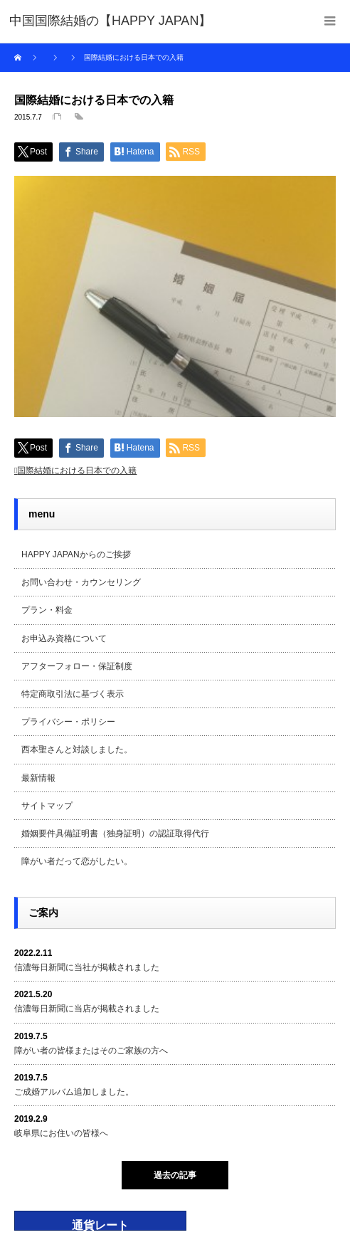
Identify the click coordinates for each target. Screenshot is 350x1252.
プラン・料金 (47, 610)
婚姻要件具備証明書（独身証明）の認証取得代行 (115, 833)
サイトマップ (47, 806)
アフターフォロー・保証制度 (76, 666)
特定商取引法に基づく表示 (72, 694)
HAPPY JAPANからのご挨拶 (76, 554)
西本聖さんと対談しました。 (76, 749)
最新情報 (38, 778)
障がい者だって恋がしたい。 (76, 861)
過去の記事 (175, 1175)
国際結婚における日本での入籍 (77, 470)
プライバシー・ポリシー (68, 722)
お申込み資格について (64, 638)
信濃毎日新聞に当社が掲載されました (86, 967)
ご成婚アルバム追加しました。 (74, 1092)
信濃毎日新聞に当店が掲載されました (86, 1009)
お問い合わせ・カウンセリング (81, 582)
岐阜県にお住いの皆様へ (61, 1133)
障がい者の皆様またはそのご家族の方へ (91, 1051)
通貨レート (100, 1225)
